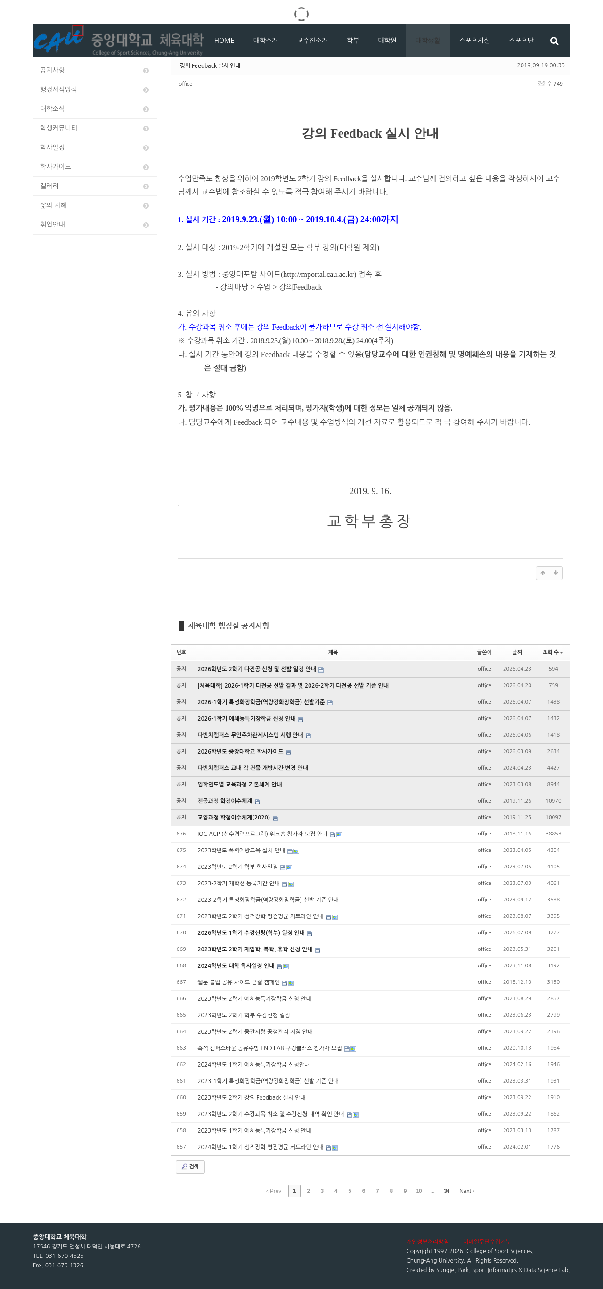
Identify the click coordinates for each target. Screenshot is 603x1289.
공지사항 (95, 70)
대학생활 (428, 40)
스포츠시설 (474, 40)
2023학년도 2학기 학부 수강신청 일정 (243, 1015)
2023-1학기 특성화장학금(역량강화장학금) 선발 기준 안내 (268, 1081)
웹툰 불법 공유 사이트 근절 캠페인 (239, 982)
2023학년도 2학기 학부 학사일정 (238, 867)
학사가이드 (95, 166)
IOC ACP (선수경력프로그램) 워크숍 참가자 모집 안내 (263, 834)
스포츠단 (521, 40)
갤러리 (95, 186)
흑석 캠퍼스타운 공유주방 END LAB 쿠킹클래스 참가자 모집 (270, 1048)
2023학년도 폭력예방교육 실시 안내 (241, 850)
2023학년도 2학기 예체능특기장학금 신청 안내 (254, 999)
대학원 (387, 40)
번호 (182, 652)
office (186, 84)
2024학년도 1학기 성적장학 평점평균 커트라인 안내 (261, 1147)
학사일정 (95, 147)
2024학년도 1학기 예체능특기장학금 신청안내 (253, 1065)
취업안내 (95, 224)
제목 (333, 652)
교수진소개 (312, 40)
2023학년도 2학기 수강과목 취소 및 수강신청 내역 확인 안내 (271, 1114)
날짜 (517, 652)
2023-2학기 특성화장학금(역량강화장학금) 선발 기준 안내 (268, 900)
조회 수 (553, 652)
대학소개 (265, 40)
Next (466, 1191)
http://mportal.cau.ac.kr (318, 274)
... (432, 1191)
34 (446, 1191)
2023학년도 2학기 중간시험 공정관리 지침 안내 (255, 1032)
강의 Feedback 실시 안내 (210, 65)
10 (418, 1191)
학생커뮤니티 (95, 128)
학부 (353, 40)
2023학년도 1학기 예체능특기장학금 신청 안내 (254, 1131)
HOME (224, 40)
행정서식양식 (95, 89)
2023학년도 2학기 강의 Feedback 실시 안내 (251, 1098)
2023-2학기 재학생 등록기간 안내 (239, 883)
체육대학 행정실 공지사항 (228, 625)
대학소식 (95, 109)
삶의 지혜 (95, 205)
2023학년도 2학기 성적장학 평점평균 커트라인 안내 (261, 916)
